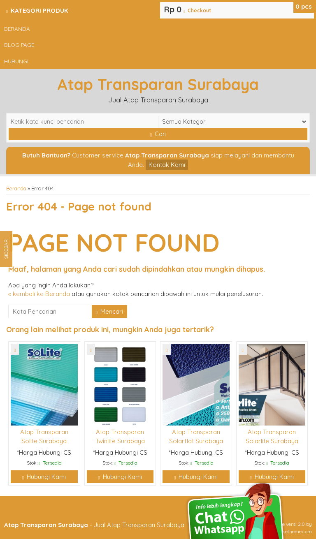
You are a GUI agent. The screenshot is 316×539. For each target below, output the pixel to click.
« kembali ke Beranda (39, 294)
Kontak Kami (167, 165)
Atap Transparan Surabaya (158, 84)
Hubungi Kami (44, 477)
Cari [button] (158, 134)
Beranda (17, 28)
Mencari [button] (109, 311)
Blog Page (19, 44)
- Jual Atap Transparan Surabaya (94, 525)
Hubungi (16, 61)
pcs (303, 6)
